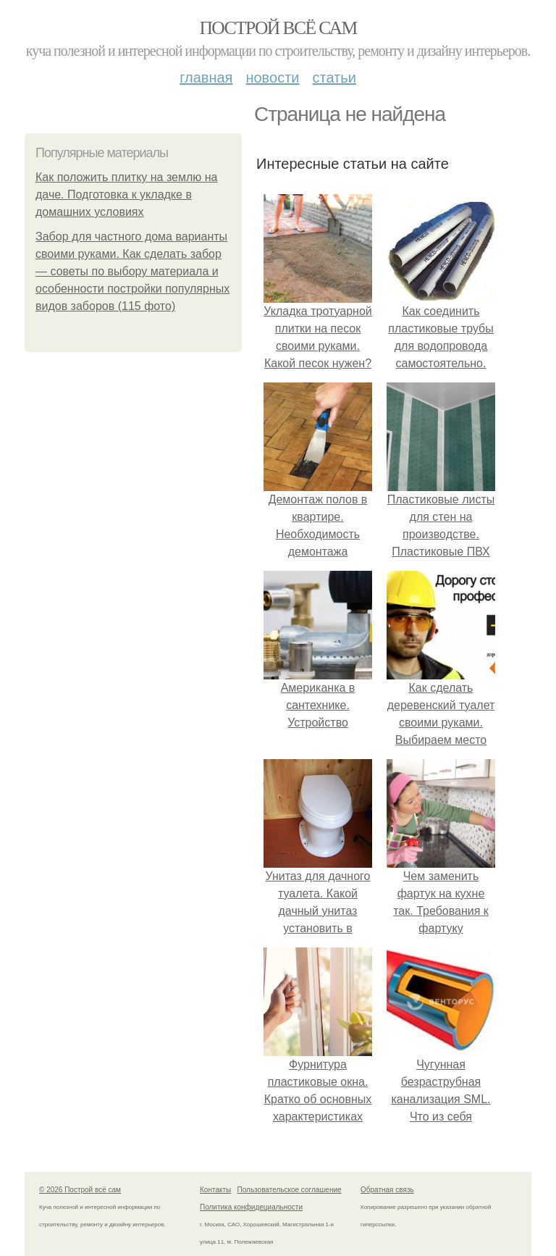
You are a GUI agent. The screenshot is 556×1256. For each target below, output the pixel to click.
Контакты (215, 1190)
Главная (206, 77)
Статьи (333, 77)
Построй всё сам (277, 27)
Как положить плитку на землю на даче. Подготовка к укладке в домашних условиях (126, 194)
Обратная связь (387, 1190)
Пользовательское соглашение (289, 1190)
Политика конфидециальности (251, 1207)
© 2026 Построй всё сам (80, 1190)
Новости (272, 77)
